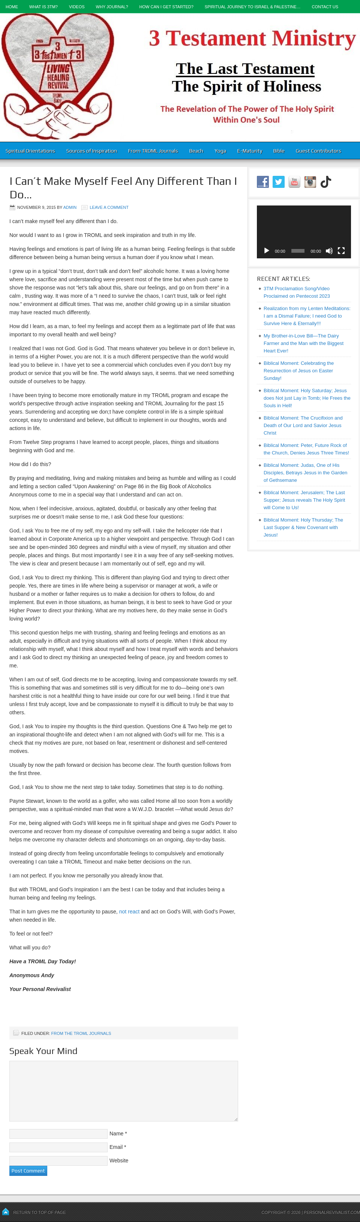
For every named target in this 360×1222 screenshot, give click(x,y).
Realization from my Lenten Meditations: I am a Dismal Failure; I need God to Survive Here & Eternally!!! (307, 316)
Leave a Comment (109, 207)
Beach (196, 151)
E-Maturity (249, 151)
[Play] (266, 251)
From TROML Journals (153, 151)
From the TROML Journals (81, 1033)
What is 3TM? (43, 6)
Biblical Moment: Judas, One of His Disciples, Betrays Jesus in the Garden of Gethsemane (305, 472)
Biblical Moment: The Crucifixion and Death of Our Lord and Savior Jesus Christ (303, 425)
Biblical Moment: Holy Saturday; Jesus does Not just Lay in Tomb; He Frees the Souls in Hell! (307, 398)
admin (69, 207)
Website (119, 1161)
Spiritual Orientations (30, 151)
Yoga (220, 151)
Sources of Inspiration (91, 151)
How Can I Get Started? (167, 6)
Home (12, 6)
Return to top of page (39, 1212)
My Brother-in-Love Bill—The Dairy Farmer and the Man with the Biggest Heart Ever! (304, 343)
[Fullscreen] (341, 251)
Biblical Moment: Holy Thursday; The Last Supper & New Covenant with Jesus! (303, 527)
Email (116, 1147)
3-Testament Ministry (180, 77)
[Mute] (329, 251)
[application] (304, 231)
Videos (77, 6)
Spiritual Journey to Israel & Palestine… (253, 6)
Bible (279, 151)
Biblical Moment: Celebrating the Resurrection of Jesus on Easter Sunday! (299, 370)
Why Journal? (112, 6)
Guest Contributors (318, 151)
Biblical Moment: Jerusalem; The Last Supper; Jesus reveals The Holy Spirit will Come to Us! (304, 500)
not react (129, 912)
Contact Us (325, 6)
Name (116, 1134)
